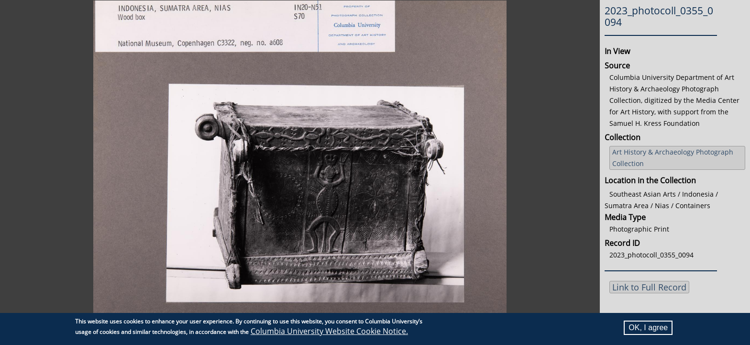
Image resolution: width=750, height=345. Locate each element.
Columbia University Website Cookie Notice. (329, 331)
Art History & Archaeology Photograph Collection (672, 157)
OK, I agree (648, 327)
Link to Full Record (649, 287)
